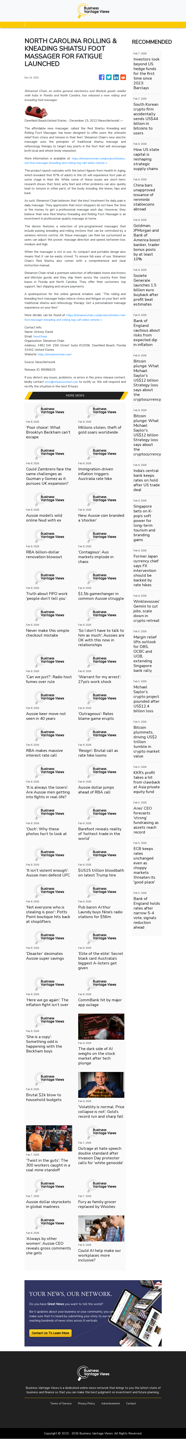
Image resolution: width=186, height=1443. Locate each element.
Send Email (40, 341)
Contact (134, 1408)
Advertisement (111, 1408)
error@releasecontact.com (64, 386)
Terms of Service (58, 1408)
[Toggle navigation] (24, 25)
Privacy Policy (85, 1408)
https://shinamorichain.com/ (56, 359)
